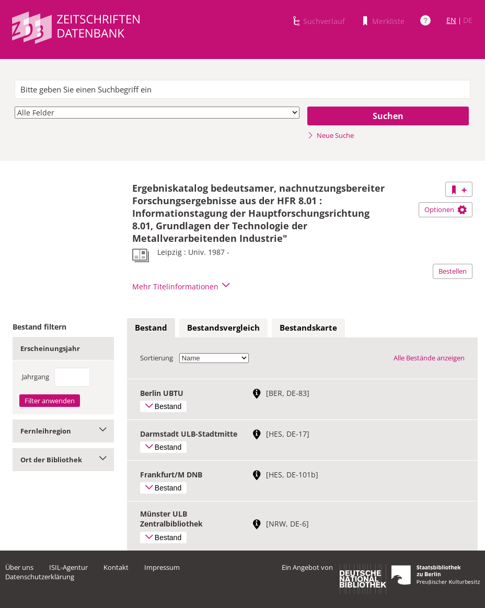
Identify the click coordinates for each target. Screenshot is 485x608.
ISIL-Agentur (68, 567)
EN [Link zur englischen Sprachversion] (451, 20)
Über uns (19, 567)
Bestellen (452, 271)
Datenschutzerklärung (39, 576)
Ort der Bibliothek (63, 459)
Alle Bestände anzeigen (429, 358)
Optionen (445, 209)
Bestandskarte (308, 327)
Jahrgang (35, 376)
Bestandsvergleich (223, 327)
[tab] (151, 328)
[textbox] (242, 89)
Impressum (162, 567)
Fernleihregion (63, 431)
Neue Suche (330, 135)
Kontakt (116, 567)
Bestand (151, 327)
